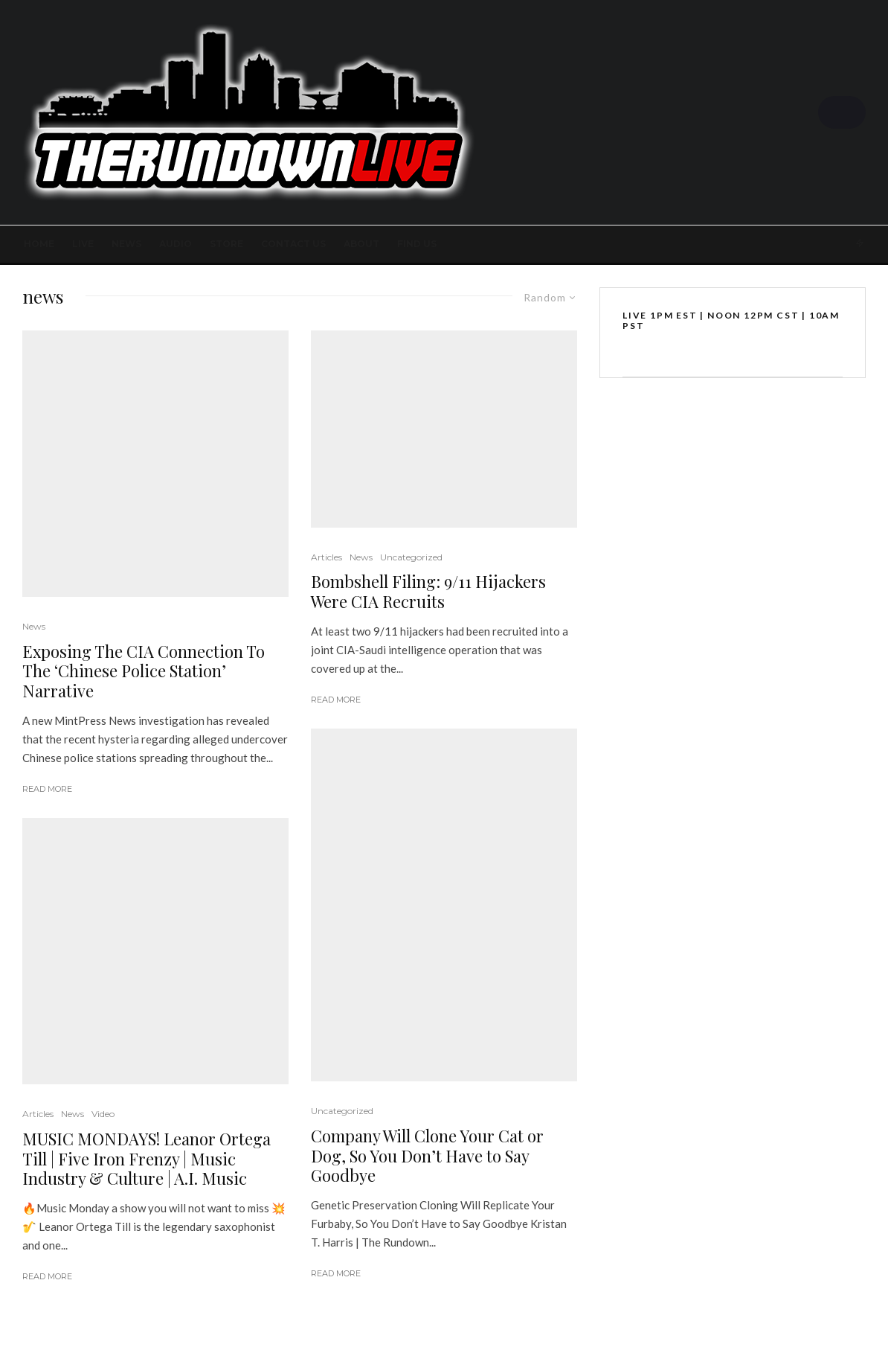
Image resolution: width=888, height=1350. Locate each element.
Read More (47, 789)
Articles (38, 1113)
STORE (226, 243)
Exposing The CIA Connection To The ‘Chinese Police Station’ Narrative (143, 671)
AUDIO (175, 243)
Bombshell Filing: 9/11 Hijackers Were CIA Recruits (428, 591)
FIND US (417, 243)
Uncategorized (411, 557)
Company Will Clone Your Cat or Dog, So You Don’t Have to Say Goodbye (427, 1155)
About (361, 243)
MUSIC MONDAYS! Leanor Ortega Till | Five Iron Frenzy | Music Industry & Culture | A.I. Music (146, 1158)
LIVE (83, 243)
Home (39, 243)
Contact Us (293, 243)
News (126, 243)
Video (103, 1113)
